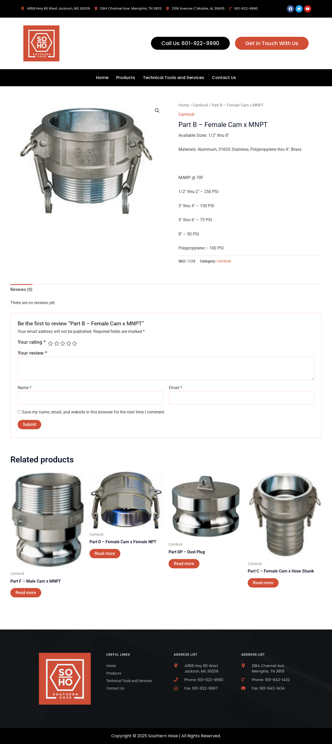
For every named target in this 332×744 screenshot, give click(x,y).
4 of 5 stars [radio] (68, 343)
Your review (32, 353)
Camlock (200, 105)
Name (24, 387)
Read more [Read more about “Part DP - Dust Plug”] (184, 563)
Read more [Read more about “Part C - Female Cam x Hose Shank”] (263, 582)
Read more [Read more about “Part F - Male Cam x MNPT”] (26, 592)
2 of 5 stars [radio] (56, 343)
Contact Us (224, 78)
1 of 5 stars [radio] (50, 343)
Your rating (32, 342)
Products (125, 78)
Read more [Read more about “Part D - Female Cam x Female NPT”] (105, 553)
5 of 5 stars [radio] (74, 343)
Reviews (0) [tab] (21, 289)
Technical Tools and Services (173, 78)
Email (175, 387)
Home (102, 78)
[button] (157, 110)
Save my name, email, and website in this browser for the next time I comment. (93, 412)
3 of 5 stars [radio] (62, 343)
